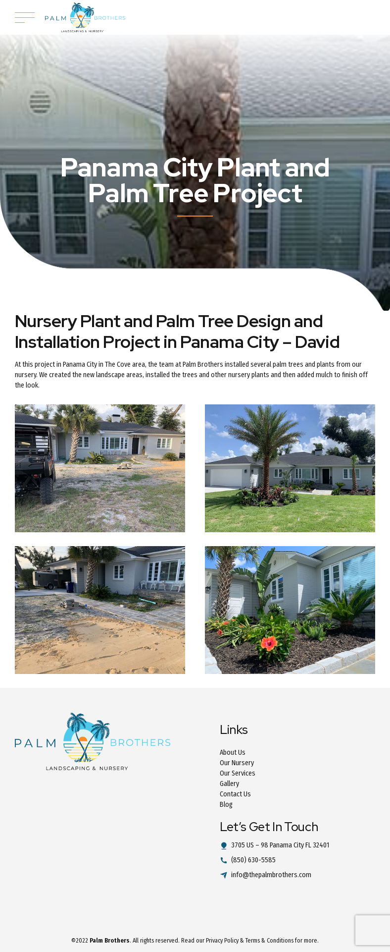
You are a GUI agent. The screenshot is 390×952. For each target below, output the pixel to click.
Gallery (229, 784)
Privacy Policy (222, 940)
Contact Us (235, 794)
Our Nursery (237, 763)
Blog (226, 804)
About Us (232, 752)
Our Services (237, 773)
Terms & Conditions (269, 940)
